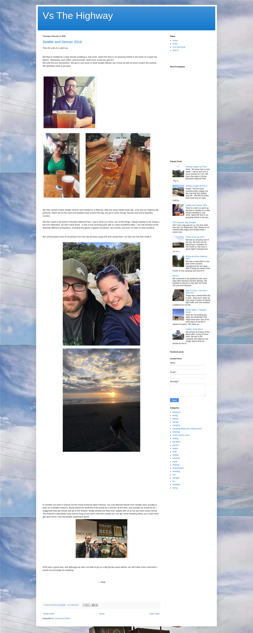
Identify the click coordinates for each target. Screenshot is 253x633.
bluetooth (176, 412)
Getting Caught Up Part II (196, 186)
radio (174, 451)
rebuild (175, 455)
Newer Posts (48, 614)
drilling (175, 438)
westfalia (176, 484)
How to (175, 50)
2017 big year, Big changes (184, 222)
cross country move (180, 435)
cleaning (176, 432)
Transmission (178, 468)
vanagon (176, 478)
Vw (173, 481)
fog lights (176, 442)
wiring (174, 488)
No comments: (73, 605)
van (174, 475)
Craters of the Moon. (194, 329)
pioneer (175, 445)
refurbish (176, 458)
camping (176, 425)
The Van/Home (178, 47)
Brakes (175, 419)
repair (174, 461)
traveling (176, 471)
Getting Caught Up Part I (196, 167)
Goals (174, 44)
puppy (175, 448)
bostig (175, 415)
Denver (175, 276)
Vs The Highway (78, 15)
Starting (175, 465)
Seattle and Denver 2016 (62, 42)
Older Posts (154, 614)
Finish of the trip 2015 (195, 237)
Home (102, 614)
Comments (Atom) (62, 618)
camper (175, 422)
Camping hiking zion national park (187, 429)
